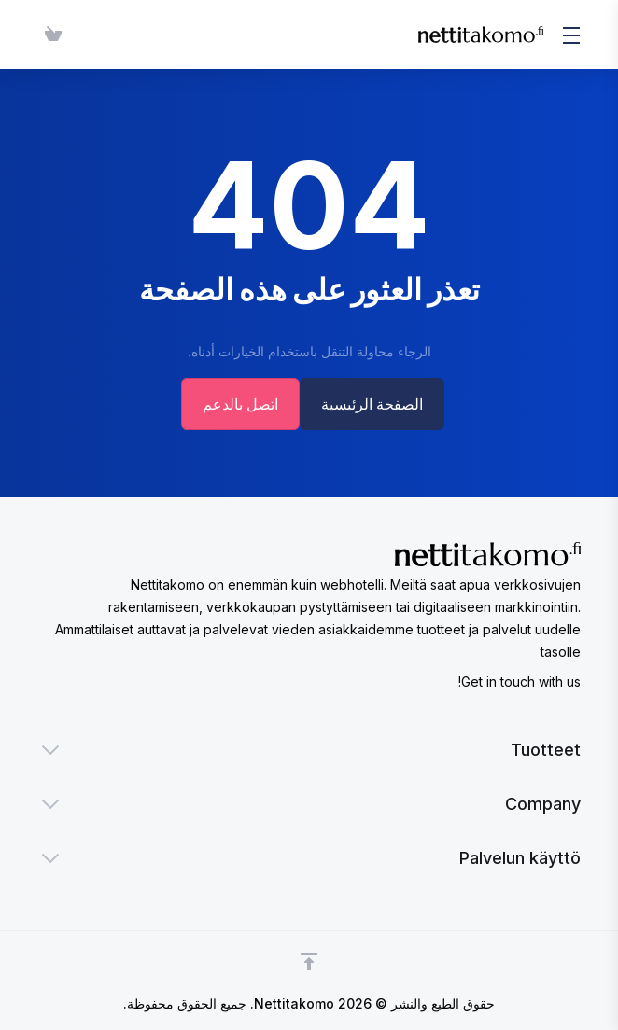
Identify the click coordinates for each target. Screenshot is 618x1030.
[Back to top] (309, 962)
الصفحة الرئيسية (374, 404)
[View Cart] (49, 34)
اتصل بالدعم (238, 404)
